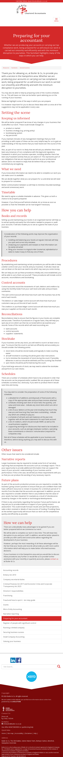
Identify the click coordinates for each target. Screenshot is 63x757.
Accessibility (19, 733)
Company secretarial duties (14, 579)
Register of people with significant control (19, 623)
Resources (6, 68)
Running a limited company (13, 627)
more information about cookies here (40, 699)
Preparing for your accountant (15, 618)
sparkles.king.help (27, 727)
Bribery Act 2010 (9, 575)
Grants (6, 605)
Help (35, 733)
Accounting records (10, 570)
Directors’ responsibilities (13, 591)
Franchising (7, 595)
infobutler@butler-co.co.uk (39, 1)
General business (25, 68)
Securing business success (13, 632)
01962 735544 (7, 718)
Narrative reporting (11, 614)
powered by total (11, 702)
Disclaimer (28, 733)
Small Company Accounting (13, 637)
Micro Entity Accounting (12, 609)
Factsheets (14, 68)
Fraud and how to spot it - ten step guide (19, 600)
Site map (10, 733)
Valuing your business (12, 641)
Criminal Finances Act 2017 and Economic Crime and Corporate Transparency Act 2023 (27, 585)
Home (4, 733)
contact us (54, 559)
